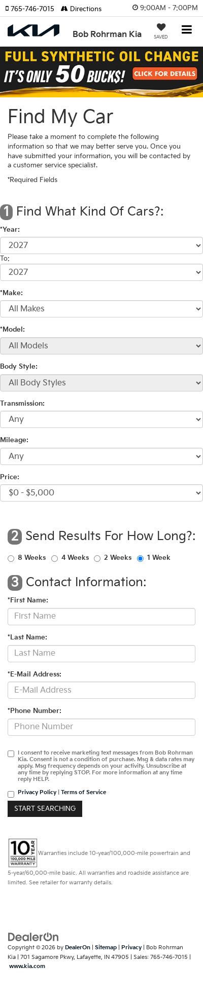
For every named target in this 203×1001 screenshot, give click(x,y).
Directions (81, 9)
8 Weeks (32, 558)
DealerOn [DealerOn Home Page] (77, 947)
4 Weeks (75, 558)
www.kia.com (27, 966)
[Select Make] (101, 308)
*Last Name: (27, 637)
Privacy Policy (37, 792)
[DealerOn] (33, 937)
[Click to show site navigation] (187, 30)
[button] (33, 9)
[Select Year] (101, 245)
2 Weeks (117, 558)
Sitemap (106, 947)
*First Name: (28, 600)
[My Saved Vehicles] (161, 32)
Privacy (131, 947)
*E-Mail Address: (34, 674)
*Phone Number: (34, 711)
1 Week (159, 558)
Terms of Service (83, 792)
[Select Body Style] (101, 382)
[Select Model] (101, 345)
